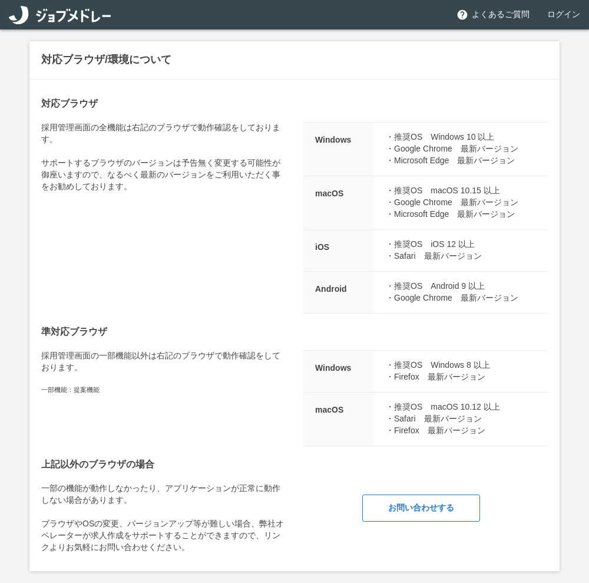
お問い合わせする (421, 507)
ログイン (563, 14)
